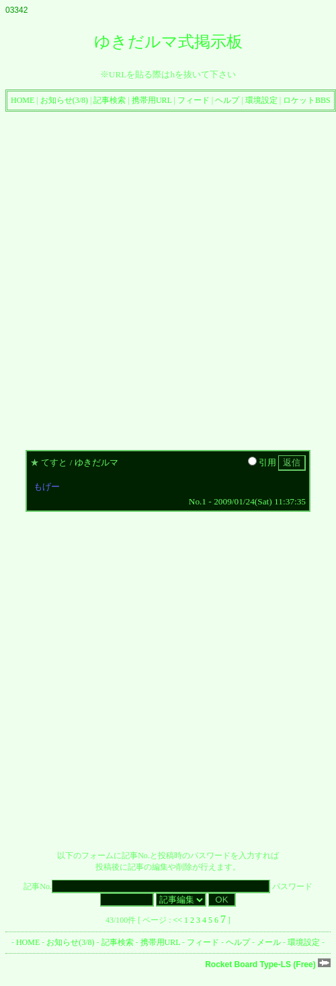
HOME (22, 100)
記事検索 (109, 100)
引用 (262, 462)
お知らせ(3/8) (64, 100)
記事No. (146, 886)
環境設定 (261, 100)
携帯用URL (152, 100)
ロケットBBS (307, 100)
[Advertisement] (152, 277)
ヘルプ (227, 100)
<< (178, 920)
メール (269, 942)
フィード (193, 100)
